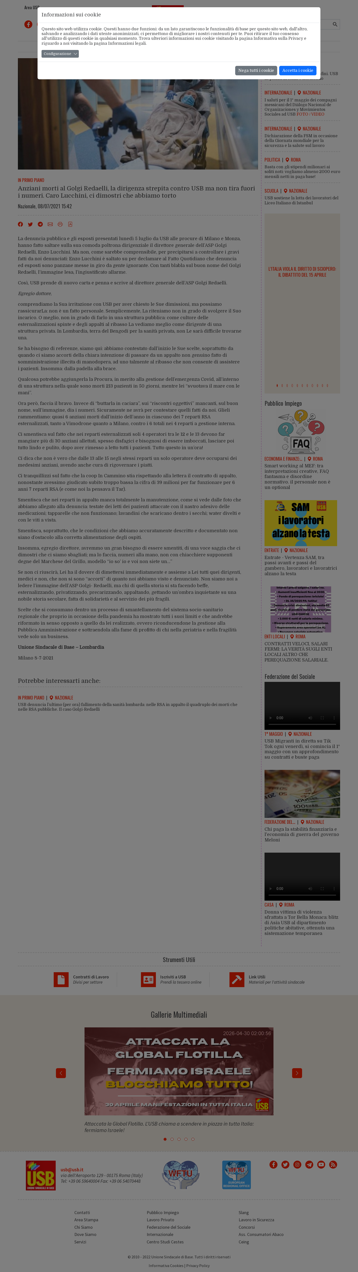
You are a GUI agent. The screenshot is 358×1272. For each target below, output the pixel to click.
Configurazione (57, 54)
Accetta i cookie (297, 70)
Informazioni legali (127, 43)
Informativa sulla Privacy (278, 38)
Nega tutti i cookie (256, 70)
